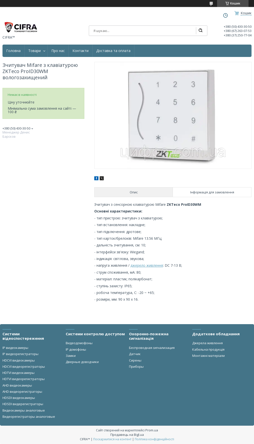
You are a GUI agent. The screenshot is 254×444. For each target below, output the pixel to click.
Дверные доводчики (82, 362)
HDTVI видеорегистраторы (23, 379)
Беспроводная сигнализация (152, 347)
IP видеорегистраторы (20, 354)
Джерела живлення (207, 343)
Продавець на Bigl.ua (127, 434)
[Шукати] (200, 30)
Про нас (58, 51)
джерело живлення (146, 265)
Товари (34, 51)
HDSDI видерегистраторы (22, 404)
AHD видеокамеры (17, 385)
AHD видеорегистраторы (22, 391)
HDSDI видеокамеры (18, 397)
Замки (71, 355)
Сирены (135, 360)
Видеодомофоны (79, 343)
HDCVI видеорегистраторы (23, 366)
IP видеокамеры (15, 347)
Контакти (80, 51)
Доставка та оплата (113, 51)
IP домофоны (76, 349)
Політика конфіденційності (154, 439)
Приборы (136, 366)
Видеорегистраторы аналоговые (28, 416)
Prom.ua (151, 430)
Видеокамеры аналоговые (23, 410)
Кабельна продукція (208, 349)
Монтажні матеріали (208, 355)
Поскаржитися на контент (112, 439)
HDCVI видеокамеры (18, 360)
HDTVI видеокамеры (18, 372)
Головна (13, 51)
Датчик (135, 354)
